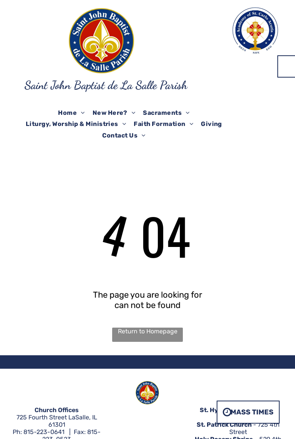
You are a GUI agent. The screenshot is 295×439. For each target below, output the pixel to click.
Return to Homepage (147, 331)
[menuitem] (71, 112)
